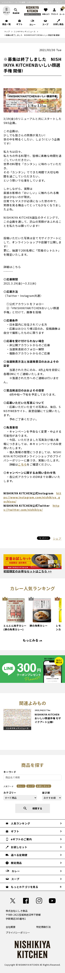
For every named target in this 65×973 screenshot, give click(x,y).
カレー (21, 786)
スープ (30, 786)
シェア (57, 538)
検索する (32, 808)
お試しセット (43, 786)
